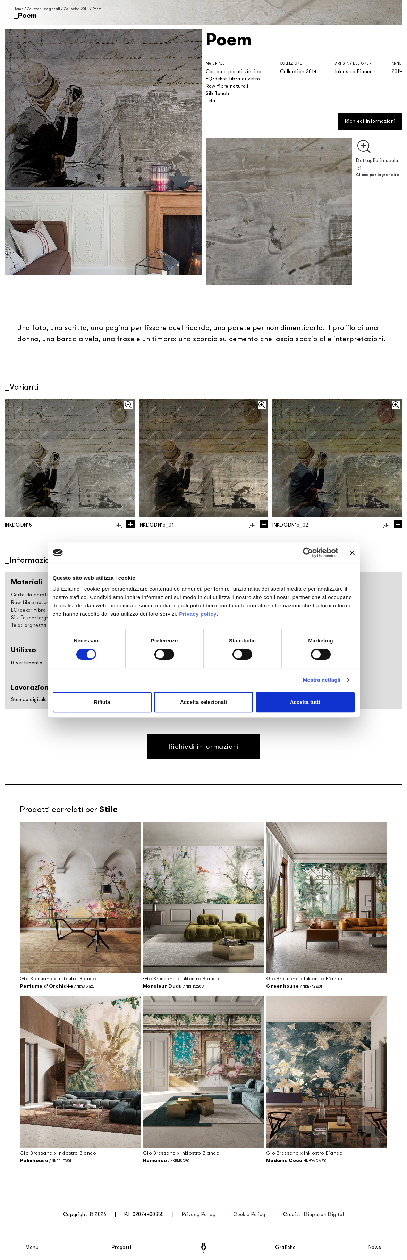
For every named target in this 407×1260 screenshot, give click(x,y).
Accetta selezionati (203, 702)
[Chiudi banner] (352, 552)
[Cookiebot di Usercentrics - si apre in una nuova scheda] (308, 552)
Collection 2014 (76, 9)
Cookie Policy (249, 1214)
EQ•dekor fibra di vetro (233, 79)
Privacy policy (198, 614)
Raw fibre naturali (227, 86)
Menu (32, 1247)
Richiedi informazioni (370, 121)
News (374, 1247)
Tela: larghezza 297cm (37, 625)
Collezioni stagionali (43, 9)
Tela (210, 100)
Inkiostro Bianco (354, 71)
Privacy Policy (198, 1214)
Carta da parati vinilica (233, 71)
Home (18, 9)
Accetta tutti (305, 702)
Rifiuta (102, 702)
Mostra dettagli (321, 680)
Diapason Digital (324, 1214)
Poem (97, 9)
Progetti (122, 1247)
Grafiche (285, 1247)
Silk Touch (217, 93)
